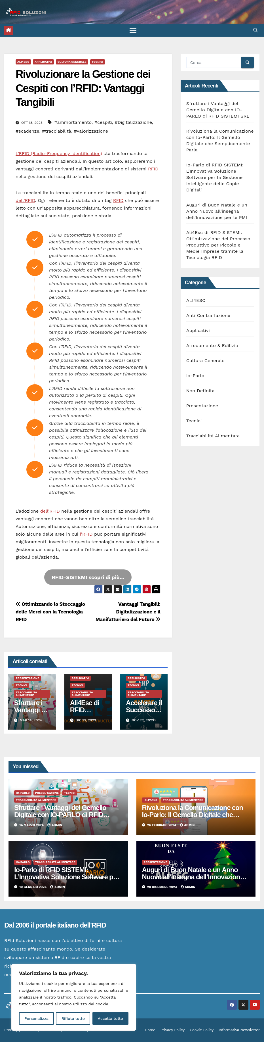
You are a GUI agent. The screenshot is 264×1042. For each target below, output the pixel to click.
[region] (73, 997)
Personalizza (36, 1018)
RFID (153, 169)
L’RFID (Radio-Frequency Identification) (59, 153)
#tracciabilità (56, 131)
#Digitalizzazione (133, 122)
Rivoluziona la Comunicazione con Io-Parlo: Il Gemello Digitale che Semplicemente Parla (192, 815)
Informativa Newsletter (239, 1030)
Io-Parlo (195, 376)
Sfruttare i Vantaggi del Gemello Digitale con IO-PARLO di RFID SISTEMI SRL (218, 110)
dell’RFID (25, 200)
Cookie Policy (202, 1030)
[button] (255, 30)
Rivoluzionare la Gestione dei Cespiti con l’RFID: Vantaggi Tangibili (83, 88)
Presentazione (27, 678)
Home (150, 1030)
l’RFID (86, 534)
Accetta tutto (110, 1018)
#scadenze (27, 131)
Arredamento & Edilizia (212, 345)
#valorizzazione (91, 131)
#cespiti (103, 122)
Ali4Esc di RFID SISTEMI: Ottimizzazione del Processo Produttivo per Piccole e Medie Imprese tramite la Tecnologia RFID (218, 245)
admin (54, 825)
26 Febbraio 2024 (162, 825)
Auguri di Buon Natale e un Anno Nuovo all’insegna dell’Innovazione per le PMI (216, 211)
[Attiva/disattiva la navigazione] (133, 30)
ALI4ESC (23, 62)
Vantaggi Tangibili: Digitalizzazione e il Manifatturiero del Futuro (128, 612)
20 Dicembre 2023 (162, 887)
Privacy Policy (172, 1030)
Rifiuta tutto (73, 1018)
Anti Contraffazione (208, 315)
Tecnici (97, 62)
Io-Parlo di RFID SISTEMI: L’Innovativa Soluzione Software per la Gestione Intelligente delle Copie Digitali (215, 177)
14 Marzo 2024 (32, 825)
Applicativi (43, 62)
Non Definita (200, 391)
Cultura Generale (72, 62)
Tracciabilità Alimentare (26, 694)
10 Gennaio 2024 (34, 887)
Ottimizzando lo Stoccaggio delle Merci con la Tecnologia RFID (50, 612)
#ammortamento (73, 122)
